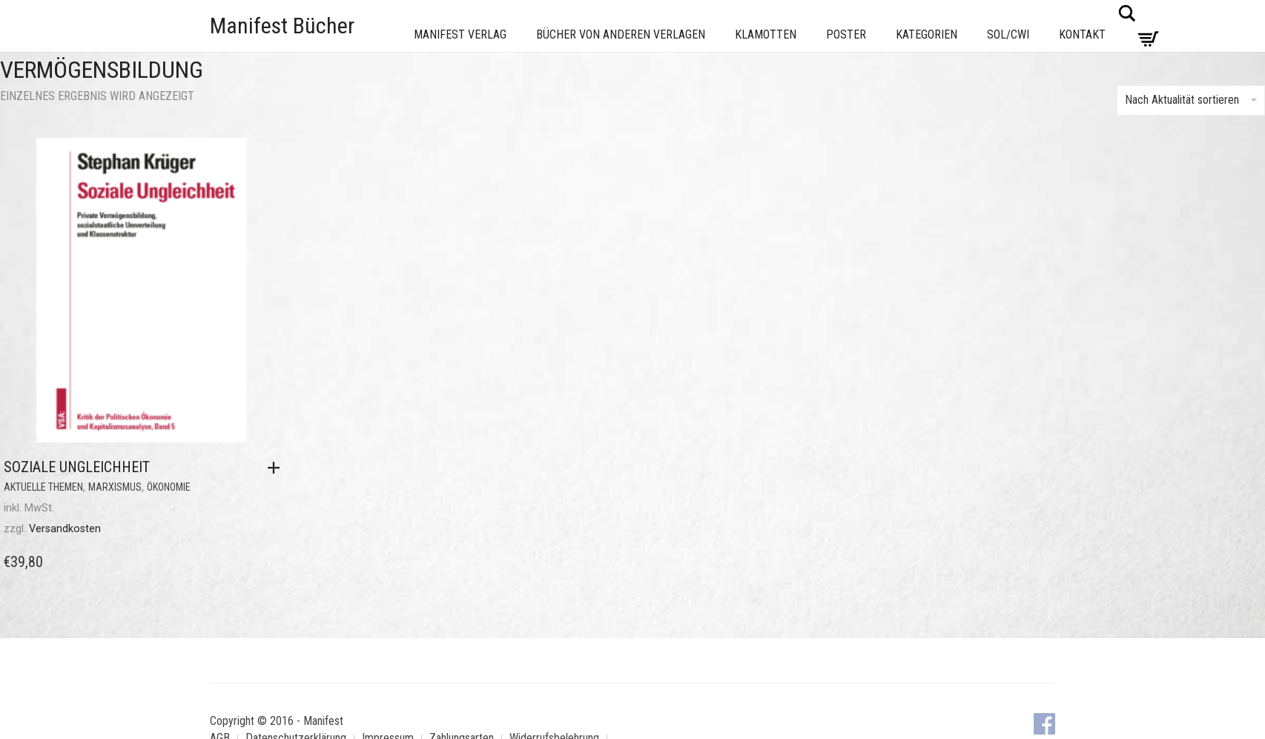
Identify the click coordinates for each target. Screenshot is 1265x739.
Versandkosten (65, 529)
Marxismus (115, 487)
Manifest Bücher (282, 26)
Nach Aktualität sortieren (1191, 100)
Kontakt (1082, 34)
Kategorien (926, 34)
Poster (846, 34)
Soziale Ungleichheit (77, 467)
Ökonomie (169, 487)
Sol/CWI (1008, 34)
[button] (277, 467)
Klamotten (765, 34)
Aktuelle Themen (43, 487)
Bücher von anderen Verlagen (620, 34)
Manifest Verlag (460, 34)
